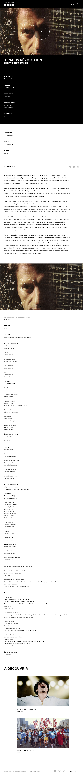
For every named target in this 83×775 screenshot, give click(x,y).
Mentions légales (34, 771)
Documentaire (8, 144)
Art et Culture (8, 135)
